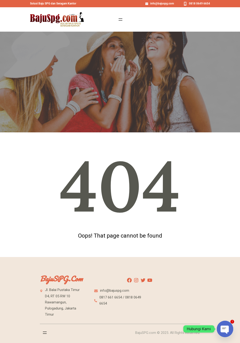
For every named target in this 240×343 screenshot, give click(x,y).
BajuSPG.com (61, 278)
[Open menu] (120, 19)
